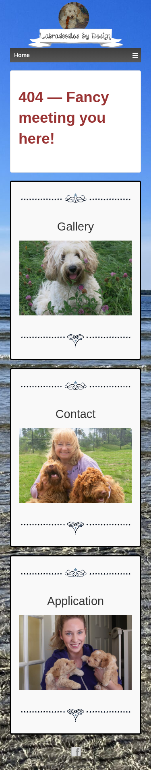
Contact (75, 414)
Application (75, 601)
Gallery (75, 226)
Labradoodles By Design (83, 766)
